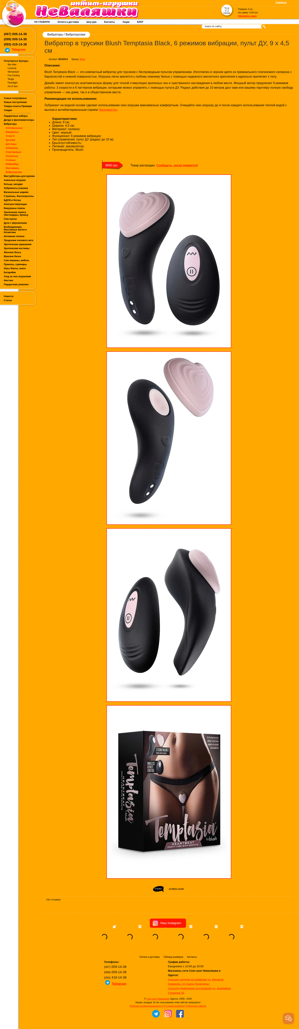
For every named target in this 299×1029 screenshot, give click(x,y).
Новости (8, 296)
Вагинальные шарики (16, 192)
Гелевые (10, 160)
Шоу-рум (91, 22)
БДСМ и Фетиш (12, 200)
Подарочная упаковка (16, 284)
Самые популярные (15, 98)
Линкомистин (108, 109)
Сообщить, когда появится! (177, 165)
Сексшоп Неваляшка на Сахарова (190, 988)
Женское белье (12, 252)
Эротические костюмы (16, 248)
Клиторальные (14, 128)
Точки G (10, 136)
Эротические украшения (17, 244)
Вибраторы (10, 124)
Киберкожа (12, 148)
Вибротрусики (14, 172)
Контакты (109, 22)
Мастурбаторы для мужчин (19, 176)
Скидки (8, 110)
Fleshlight (12, 82)
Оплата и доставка (68, 22)
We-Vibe (12, 64)
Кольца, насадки (13, 184)
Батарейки (10, 272)
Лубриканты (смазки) (16, 188)
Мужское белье (12, 256)
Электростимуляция (15, 204)
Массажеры (12, 168)
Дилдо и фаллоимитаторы (19, 120)
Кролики (10, 140)
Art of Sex (13, 86)
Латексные (12, 156)
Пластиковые (13, 152)
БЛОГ (140, 22)
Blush (82, 59)
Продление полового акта (18, 240)
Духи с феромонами (15, 223)
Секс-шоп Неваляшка (157, 998)
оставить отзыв (176, 888)
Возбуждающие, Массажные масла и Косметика (15, 230)
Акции (126, 22)
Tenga (11, 79)
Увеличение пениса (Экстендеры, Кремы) (16, 213)
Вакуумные (12, 132)
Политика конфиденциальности (146, 1006)
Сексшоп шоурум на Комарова (187, 979)
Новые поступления (15, 102)
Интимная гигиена (14, 236)
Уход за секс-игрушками (17, 276)
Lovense (12, 68)
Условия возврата (174, 1006)
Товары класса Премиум (18, 106)
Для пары (11, 144)
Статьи (8, 300)
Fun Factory (14, 75)
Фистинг (8, 280)
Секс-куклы (10, 219)
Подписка (281, 2)
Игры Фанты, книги (15, 268)
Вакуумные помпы (14, 208)
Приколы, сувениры (15, 264)
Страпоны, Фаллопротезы (19, 196)
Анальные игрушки (15, 180)
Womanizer (13, 71)
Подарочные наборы (16, 116)
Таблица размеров (173, 957)
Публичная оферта (196, 1006)
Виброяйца (12, 164)
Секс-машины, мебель (16, 260)
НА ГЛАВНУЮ (42, 22)
